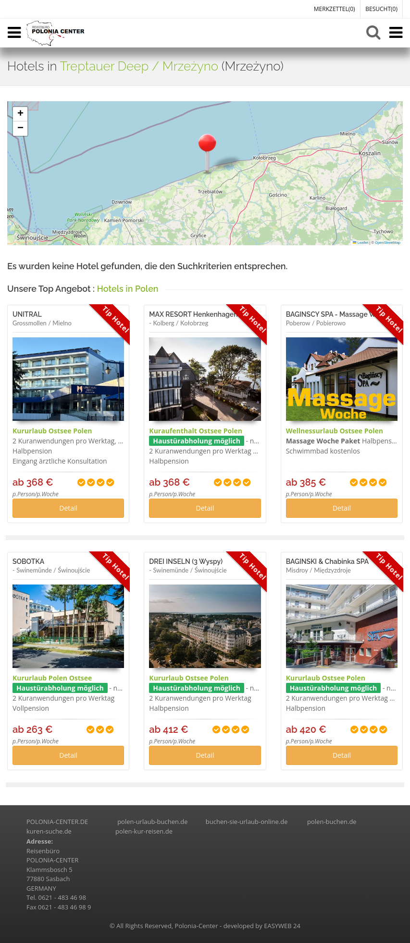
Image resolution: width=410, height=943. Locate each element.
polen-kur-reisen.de (144, 831)
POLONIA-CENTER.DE (57, 821)
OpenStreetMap (387, 242)
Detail (68, 508)
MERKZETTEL (334, 9)
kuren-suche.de (49, 831)
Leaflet (360, 242)
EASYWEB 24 (282, 925)
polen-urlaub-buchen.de (152, 821)
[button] (207, 152)
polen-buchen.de (332, 821)
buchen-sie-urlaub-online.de (247, 821)
